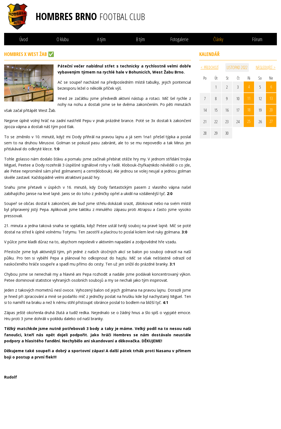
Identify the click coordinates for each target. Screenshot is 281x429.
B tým (140, 39)
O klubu (63, 39)
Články (218, 39)
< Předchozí (209, 67)
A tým (101, 39)
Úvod (23, 39)
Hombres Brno (90, 16)
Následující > (266, 67)
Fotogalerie (179, 39)
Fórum (257, 39)
